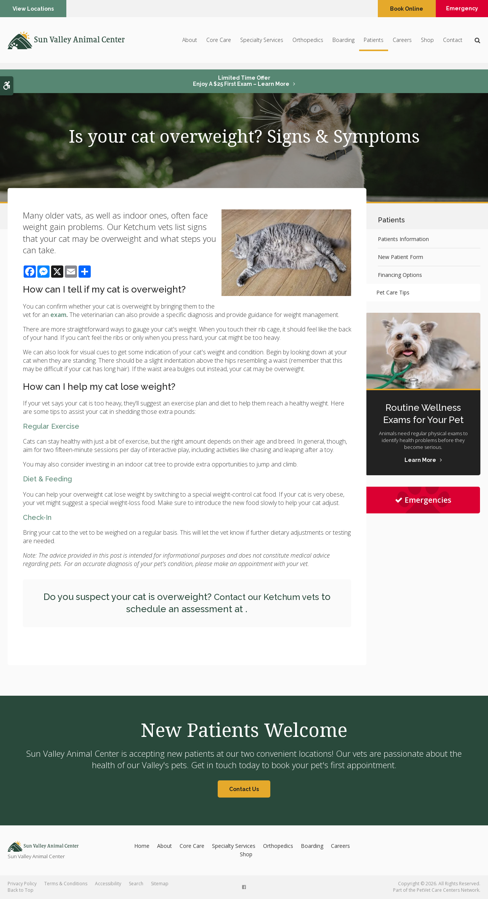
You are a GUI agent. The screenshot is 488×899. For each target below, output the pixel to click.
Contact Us (244, 789)
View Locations (34, 9)
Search (136, 883)
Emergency (459, 9)
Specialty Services (261, 43)
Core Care (218, 43)
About (189, 43)
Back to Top (21, 890)
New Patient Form (400, 257)
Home (141, 845)
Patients (374, 43)
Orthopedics (307, 43)
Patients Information (403, 239)
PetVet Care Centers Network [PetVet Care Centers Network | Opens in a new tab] (448, 890)
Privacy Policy (22, 883)
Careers (402, 43)
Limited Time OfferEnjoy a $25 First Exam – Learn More (241, 81)
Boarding (343, 43)
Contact (452, 43)
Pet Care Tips (394, 292)
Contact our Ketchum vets (266, 596)
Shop (427, 43)
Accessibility (108, 883)
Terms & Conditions (65, 883)
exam (58, 314)
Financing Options (400, 274)
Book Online (400, 9)
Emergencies (423, 500)
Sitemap (160, 883)
